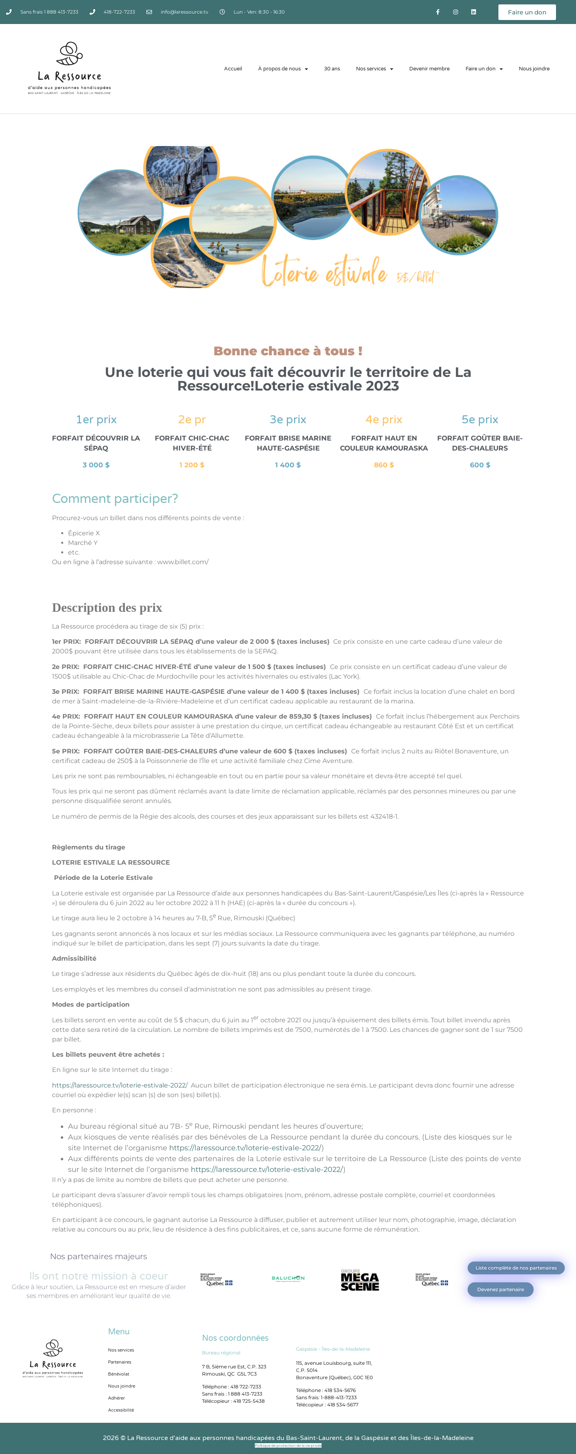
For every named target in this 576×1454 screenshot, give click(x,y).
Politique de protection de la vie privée (288, 1445)
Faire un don (484, 69)
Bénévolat (118, 1374)
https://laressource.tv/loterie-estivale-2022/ (120, 1085)
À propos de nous (283, 69)
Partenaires (119, 1362)
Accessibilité (121, 1410)
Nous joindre (534, 69)
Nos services (374, 69)
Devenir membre (429, 69)
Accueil (233, 69)
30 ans (332, 69)
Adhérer (116, 1398)
